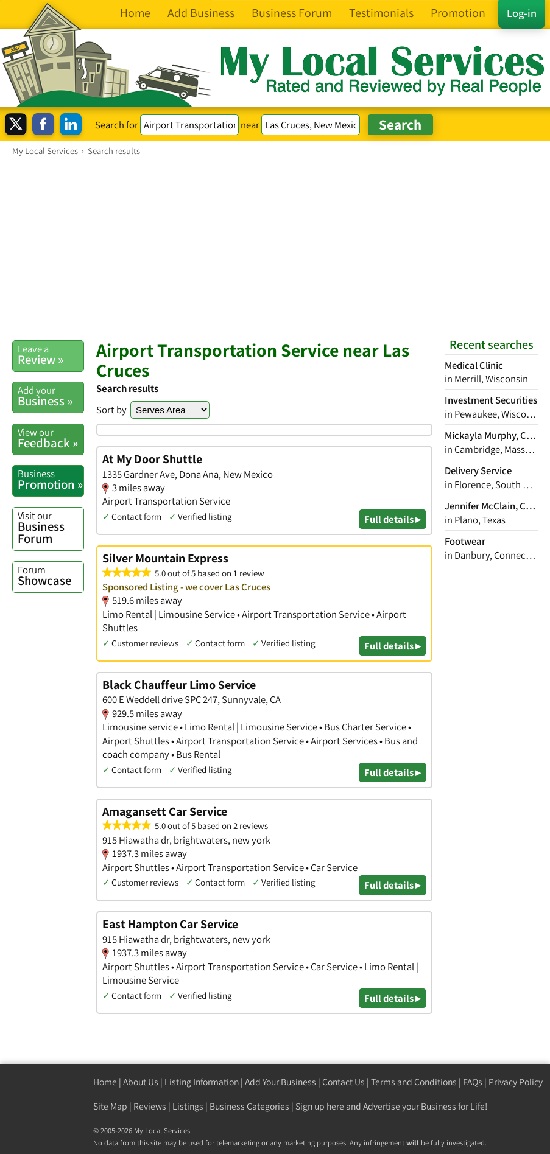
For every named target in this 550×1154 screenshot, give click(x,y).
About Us (140, 1082)
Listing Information (201, 1082)
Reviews (149, 1106)
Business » (50, 396)
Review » (50, 355)
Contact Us (343, 1082)
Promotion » (50, 479)
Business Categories (249, 1106)
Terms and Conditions (414, 1082)
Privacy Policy (515, 1082)
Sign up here (319, 1106)
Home (105, 1082)
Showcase (50, 576)
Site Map (110, 1106)
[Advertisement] (275, 248)
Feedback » (50, 438)
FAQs (472, 1082)
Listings (187, 1106)
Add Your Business (280, 1082)
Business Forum (50, 528)
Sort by (111, 409)
